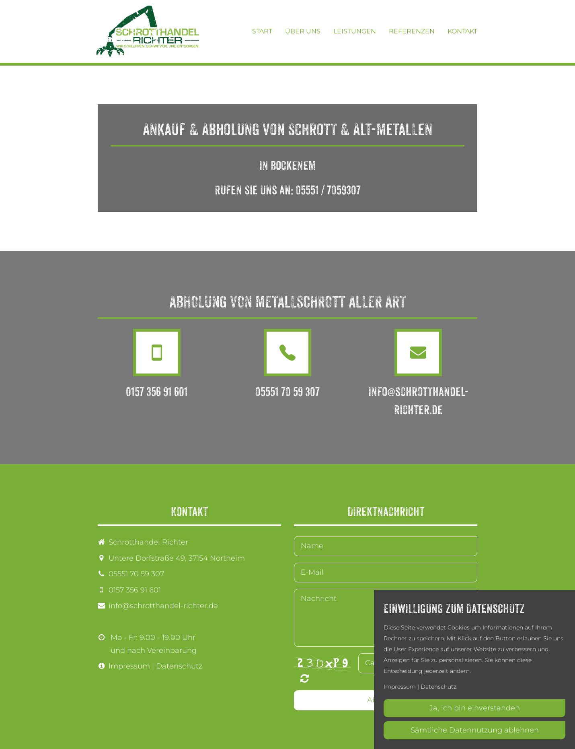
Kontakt (462, 31)
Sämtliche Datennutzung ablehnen (475, 730)
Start (262, 31)
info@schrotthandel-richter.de (163, 605)
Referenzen (412, 31)
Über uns (302, 31)
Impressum (129, 666)
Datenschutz (179, 666)
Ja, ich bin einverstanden (474, 708)
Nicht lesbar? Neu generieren (304, 678)
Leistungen (354, 31)
